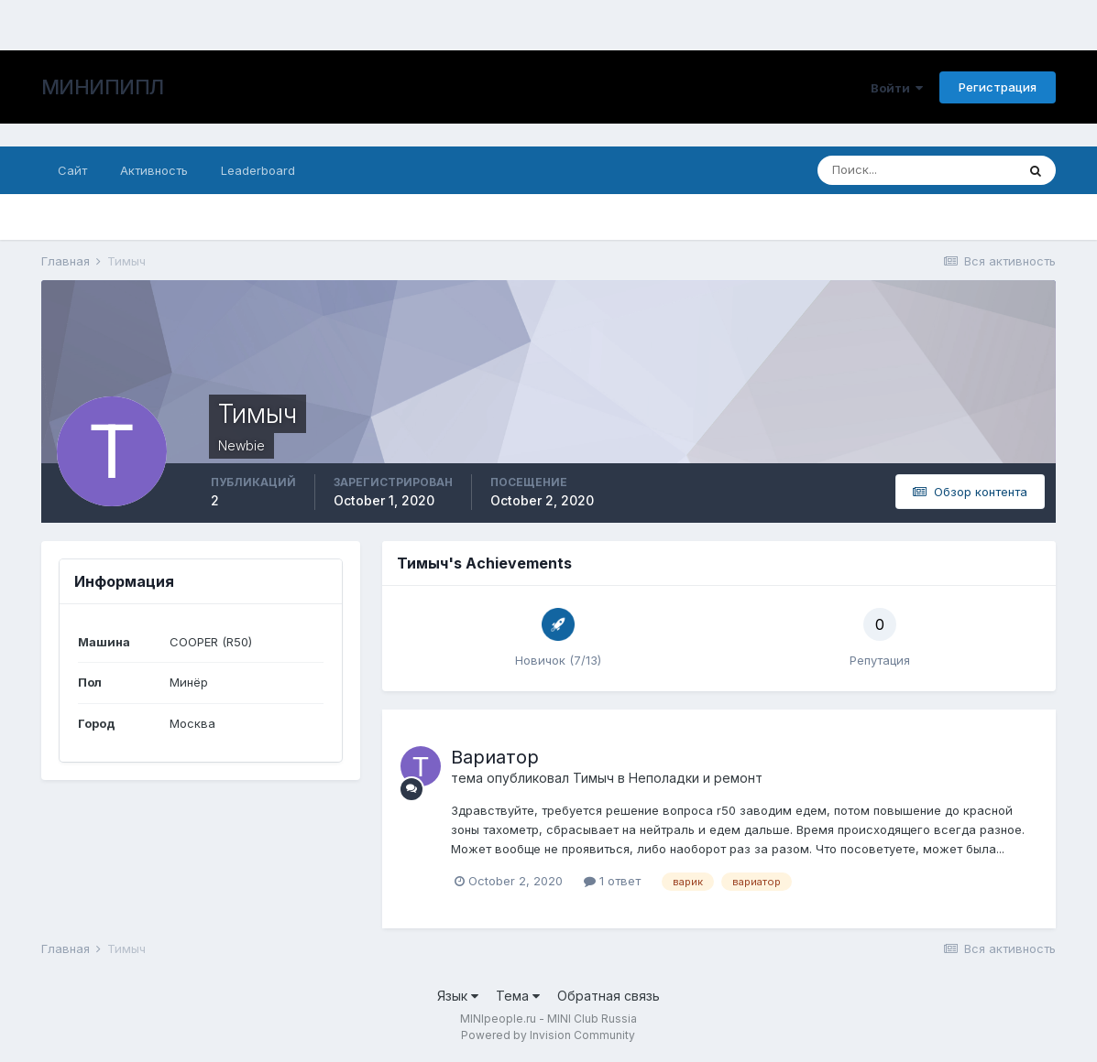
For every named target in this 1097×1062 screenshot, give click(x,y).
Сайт (72, 170)
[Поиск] (916, 170)
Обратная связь (608, 995)
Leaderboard (258, 170)
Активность (154, 170)
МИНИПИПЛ (102, 87)
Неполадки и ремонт (695, 778)
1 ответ (612, 880)
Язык (457, 995)
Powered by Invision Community (548, 1035)
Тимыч (593, 778)
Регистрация (998, 87)
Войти (897, 88)
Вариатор (495, 757)
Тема (518, 995)
